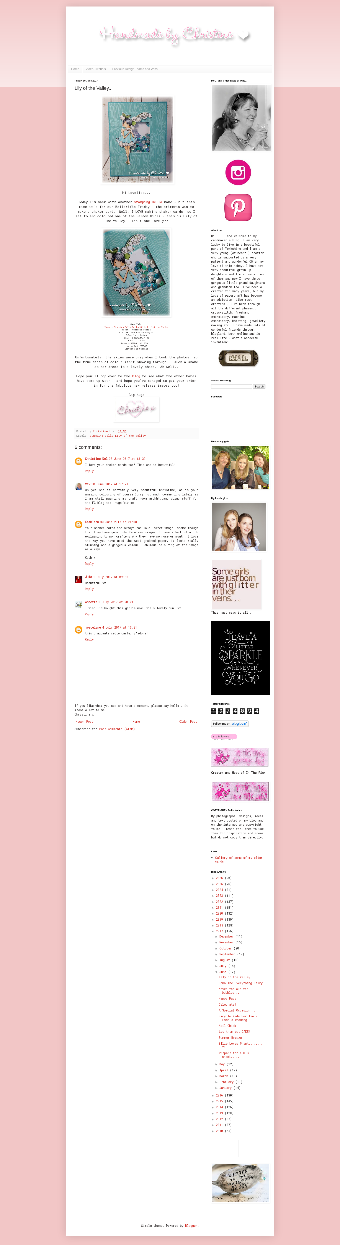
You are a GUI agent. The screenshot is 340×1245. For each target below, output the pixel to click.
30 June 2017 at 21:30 (118, 522)
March (224, 1076)
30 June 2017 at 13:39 (127, 459)
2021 (220, 907)
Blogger (191, 1226)
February (227, 1082)
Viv (87, 484)
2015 (220, 1101)
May (222, 1064)
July (223, 966)
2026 (220, 878)
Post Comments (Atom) (117, 729)
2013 (220, 1113)
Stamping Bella (148, 202)
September (228, 954)
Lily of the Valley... (237, 977)
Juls (88, 577)
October (226, 948)
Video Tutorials (96, 69)
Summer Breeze (230, 1038)
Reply (89, 471)
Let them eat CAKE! (235, 1031)
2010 (220, 1131)
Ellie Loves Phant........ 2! (241, 1045)
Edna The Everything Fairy (241, 983)
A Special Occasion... (237, 1010)
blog (136, 376)
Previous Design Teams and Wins (135, 69)
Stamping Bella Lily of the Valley (118, 435)
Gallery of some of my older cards (239, 859)
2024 (220, 890)
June (223, 972)
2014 (220, 1107)
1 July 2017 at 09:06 (110, 577)
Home (75, 69)
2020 (220, 913)
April (224, 1070)
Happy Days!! (229, 998)
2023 (220, 896)
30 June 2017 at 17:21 (110, 484)
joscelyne (93, 627)
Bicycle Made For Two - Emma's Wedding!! (238, 1018)
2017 (220, 931)
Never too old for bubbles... (233, 991)
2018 (220, 925)
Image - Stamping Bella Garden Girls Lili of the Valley (136, 327)
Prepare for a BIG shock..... (234, 1055)
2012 (220, 1119)
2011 (220, 1125)
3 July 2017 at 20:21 (115, 602)
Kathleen (92, 522)
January (226, 1088)
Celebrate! (227, 1004)
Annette (91, 602)
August (225, 960)
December (227, 936)
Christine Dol (96, 459)
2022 (220, 902)
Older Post (188, 721)
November (227, 942)
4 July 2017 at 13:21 (119, 627)
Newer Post (84, 721)
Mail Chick (227, 1026)
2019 (220, 919)
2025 (220, 884)
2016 (220, 1095)
